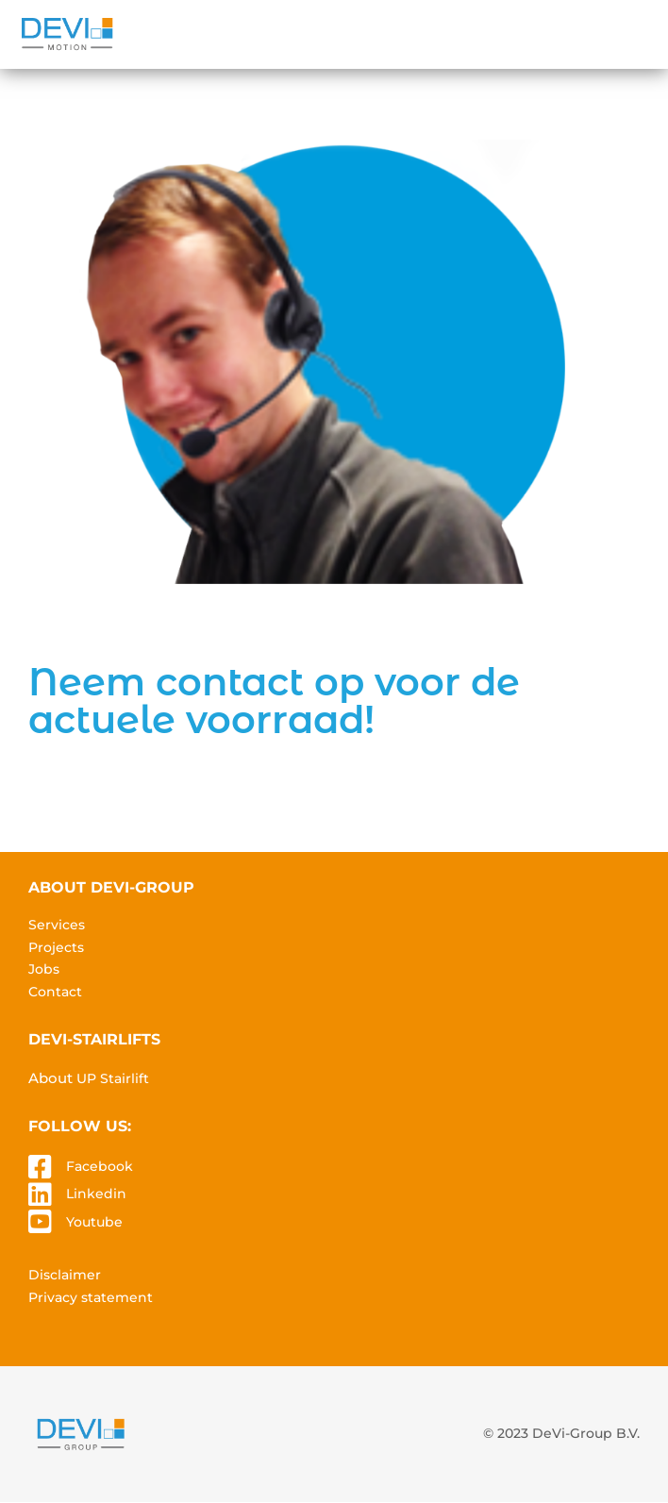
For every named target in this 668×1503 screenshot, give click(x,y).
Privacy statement (90, 1297)
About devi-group (111, 887)
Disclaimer (64, 1274)
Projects (56, 947)
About (88, 1078)
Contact (55, 991)
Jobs (43, 968)
